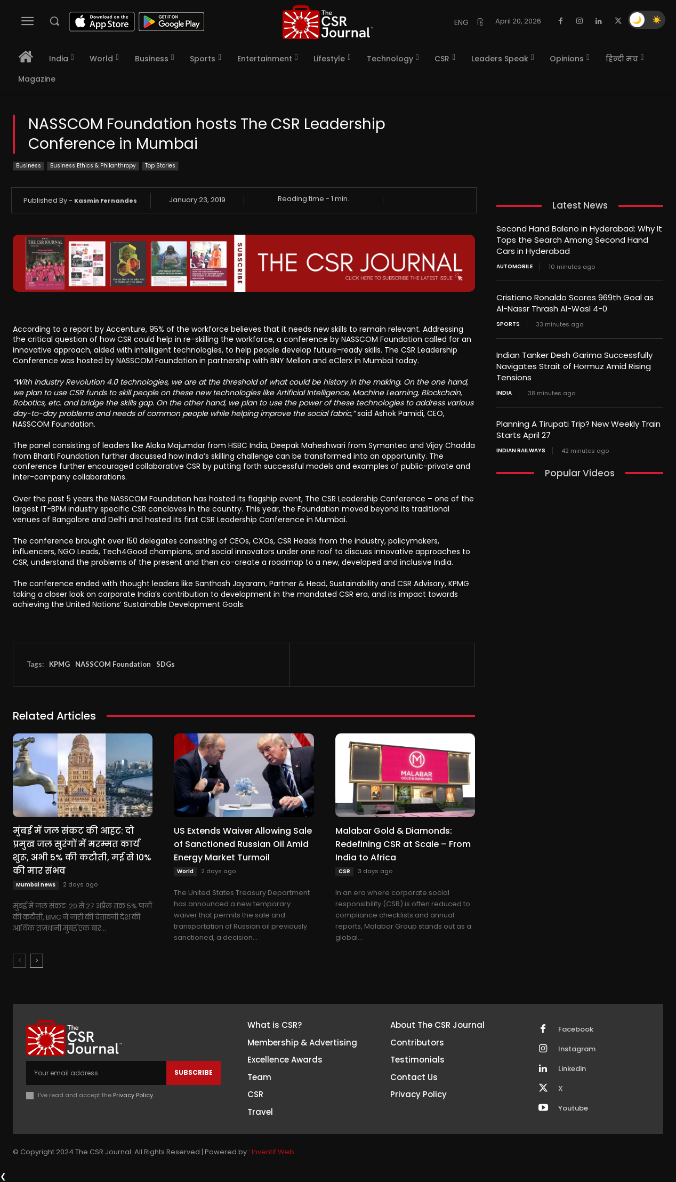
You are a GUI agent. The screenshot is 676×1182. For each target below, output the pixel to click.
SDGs (165, 664)
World (185, 871)
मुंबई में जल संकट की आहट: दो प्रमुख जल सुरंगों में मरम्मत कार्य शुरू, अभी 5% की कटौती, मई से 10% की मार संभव (82, 851)
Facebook (575, 1029)
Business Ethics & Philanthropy (93, 166)
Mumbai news (35, 885)
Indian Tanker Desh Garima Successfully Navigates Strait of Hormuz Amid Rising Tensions (574, 366)
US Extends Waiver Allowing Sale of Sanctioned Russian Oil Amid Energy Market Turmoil (243, 844)
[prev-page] (19, 961)
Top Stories (160, 166)
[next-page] (36, 961)
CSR (344, 871)
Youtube (573, 1108)
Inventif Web (273, 1152)
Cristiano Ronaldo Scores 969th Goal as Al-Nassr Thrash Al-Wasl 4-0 (575, 303)
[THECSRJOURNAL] (328, 22)
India (504, 393)
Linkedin (572, 1069)
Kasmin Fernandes (105, 200)
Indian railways (520, 450)
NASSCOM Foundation (113, 664)
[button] (54, 21)
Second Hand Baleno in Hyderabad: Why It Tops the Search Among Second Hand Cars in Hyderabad (579, 240)
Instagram (576, 1049)
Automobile (514, 266)
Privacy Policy (133, 1095)
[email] (96, 1072)
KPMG (59, 664)
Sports (508, 324)
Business (28, 166)
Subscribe (193, 1072)
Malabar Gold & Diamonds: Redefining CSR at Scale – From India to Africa (403, 844)
